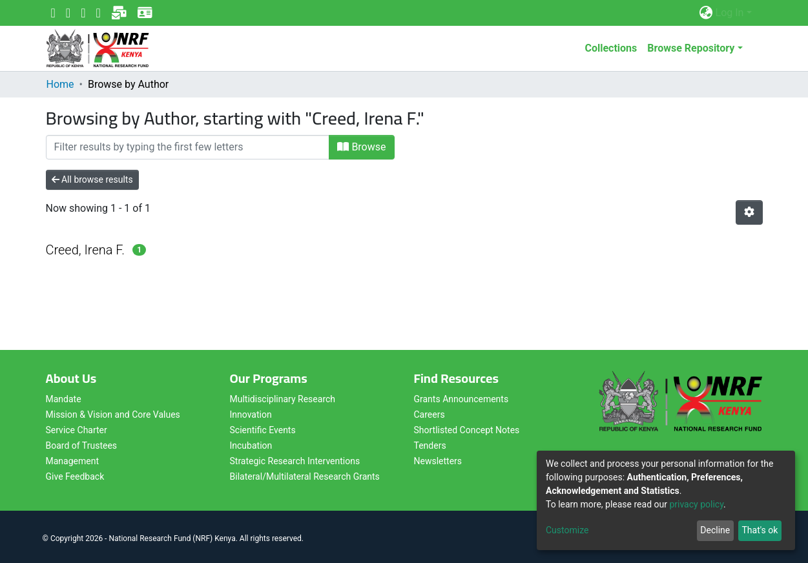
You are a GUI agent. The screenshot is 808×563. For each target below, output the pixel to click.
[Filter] (188, 147)
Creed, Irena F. (85, 250)
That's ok (759, 530)
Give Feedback (75, 476)
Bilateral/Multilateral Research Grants (305, 476)
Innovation (251, 414)
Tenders (430, 445)
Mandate (63, 399)
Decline (715, 530)
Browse (361, 147)
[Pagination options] (749, 212)
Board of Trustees (82, 445)
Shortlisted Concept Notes (467, 430)
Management (72, 461)
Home (60, 84)
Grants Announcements (461, 399)
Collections (611, 48)
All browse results (92, 179)
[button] (706, 13)
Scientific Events (263, 430)
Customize (567, 530)
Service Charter (76, 430)
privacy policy (696, 504)
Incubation (251, 445)
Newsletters (438, 461)
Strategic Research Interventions (295, 461)
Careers (429, 414)
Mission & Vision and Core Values (113, 414)
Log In (730, 12)
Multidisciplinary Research (283, 399)
